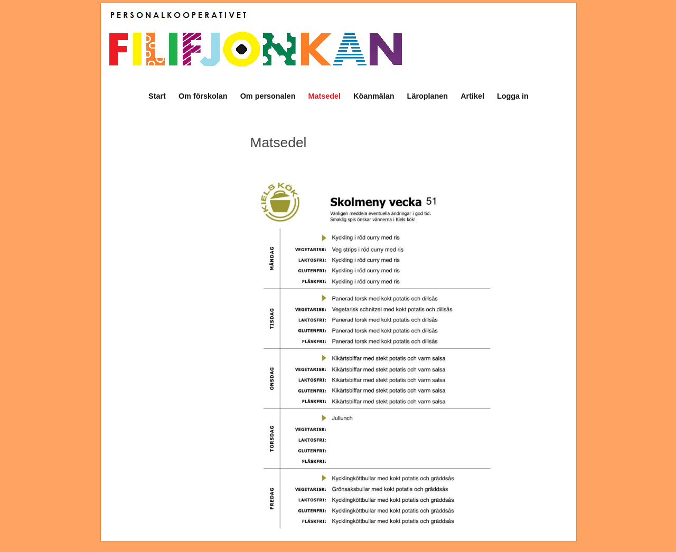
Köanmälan (374, 96)
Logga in (513, 96)
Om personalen (268, 96)
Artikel (472, 96)
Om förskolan (203, 96)
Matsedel (324, 96)
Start (157, 96)
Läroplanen (427, 96)
